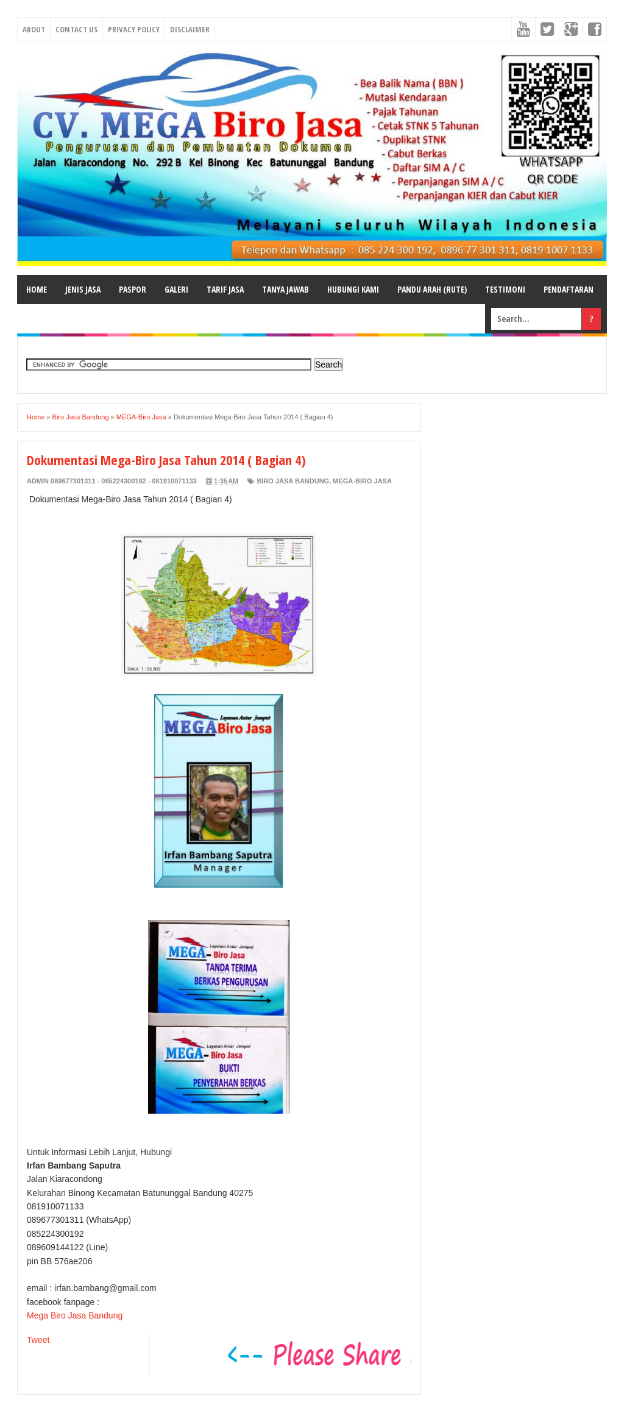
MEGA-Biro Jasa (362, 481)
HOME (36, 289)
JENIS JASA (83, 289)
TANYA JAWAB (285, 289)
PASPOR (132, 289)
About (34, 29)
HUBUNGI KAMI (353, 289)
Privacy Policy (134, 29)
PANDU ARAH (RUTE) (432, 289)
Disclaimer (190, 29)
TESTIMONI (505, 289)
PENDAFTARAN (569, 289)
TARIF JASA (225, 289)
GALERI (176, 289)
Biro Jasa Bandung (293, 481)
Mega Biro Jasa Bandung (74, 1315)
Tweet (38, 1340)
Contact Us (76, 29)
